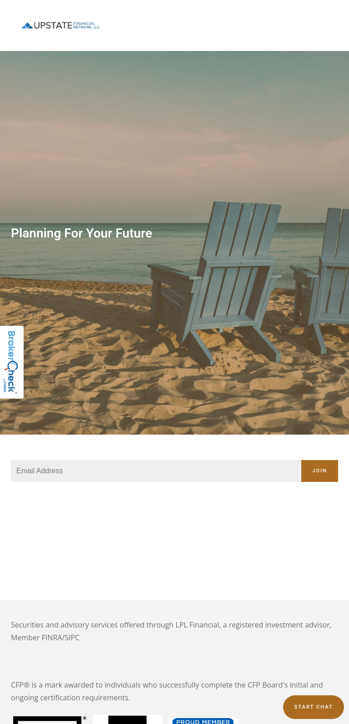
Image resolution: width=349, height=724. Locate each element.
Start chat (313, 707)
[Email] (156, 471)
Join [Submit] (319, 471)
